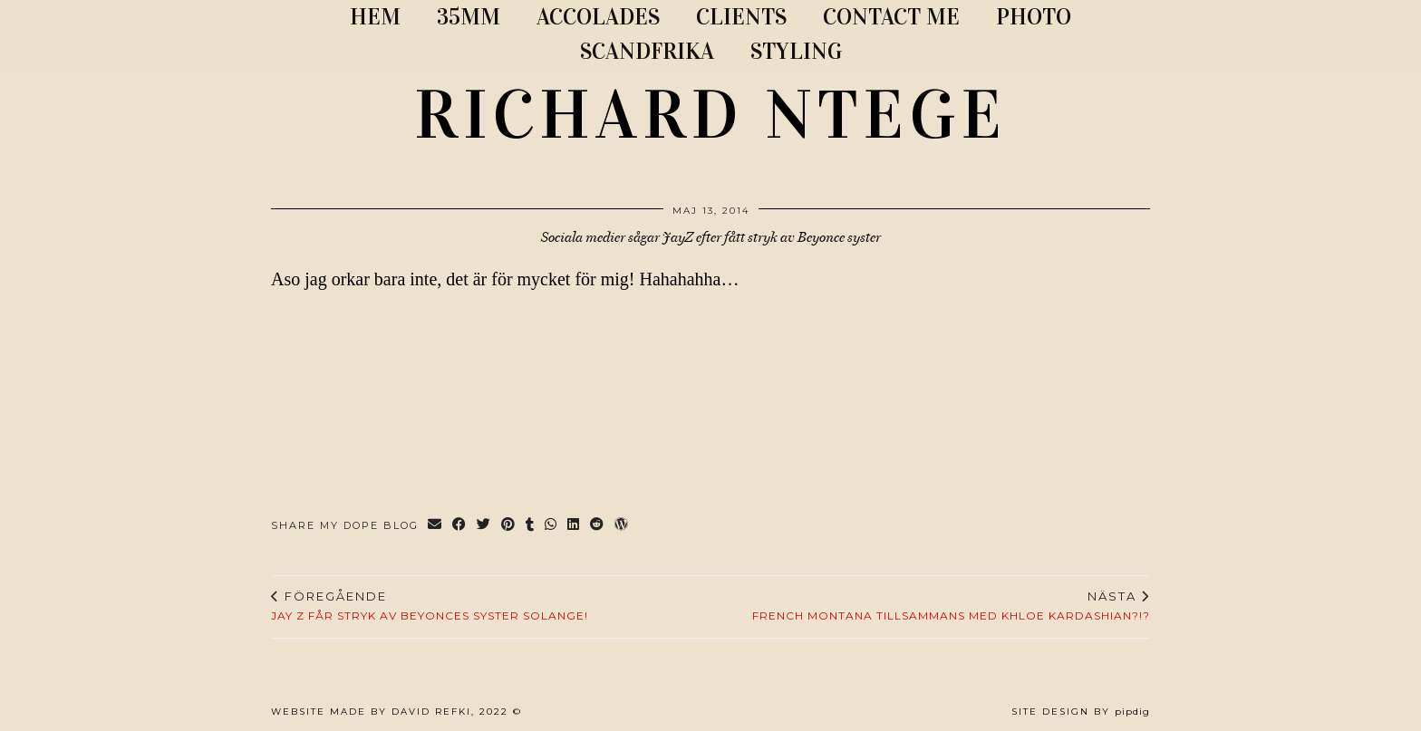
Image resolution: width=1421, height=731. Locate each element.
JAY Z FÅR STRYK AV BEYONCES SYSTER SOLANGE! (429, 606)
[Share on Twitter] (484, 525)
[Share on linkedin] (574, 525)
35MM (468, 17)
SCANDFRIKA (647, 51)
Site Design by (1080, 711)
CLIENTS (741, 17)
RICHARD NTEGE (710, 115)
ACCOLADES (598, 17)
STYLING (796, 51)
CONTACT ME (891, 17)
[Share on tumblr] (530, 525)
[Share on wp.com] (622, 525)
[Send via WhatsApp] (551, 525)
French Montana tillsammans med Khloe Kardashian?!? (951, 606)
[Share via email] (435, 525)
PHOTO (1033, 17)
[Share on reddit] (597, 525)
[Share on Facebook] (460, 525)
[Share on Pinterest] (509, 525)
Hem (375, 17)
